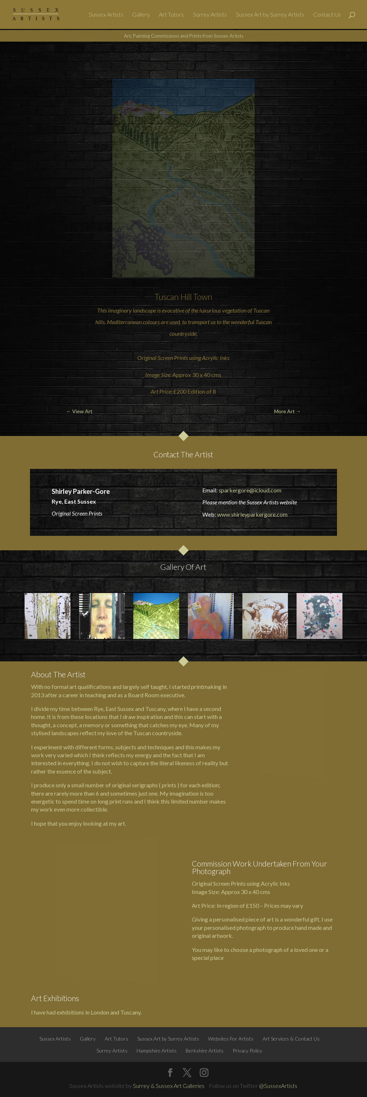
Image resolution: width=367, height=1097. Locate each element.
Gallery (141, 15)
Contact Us (327, 15)
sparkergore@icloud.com (250, 490)
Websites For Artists (231, 1038)
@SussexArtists (278, 1085)
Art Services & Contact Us (291, 1038)
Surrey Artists (210, 15)
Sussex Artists (106, 15)
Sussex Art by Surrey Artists (270, 15)
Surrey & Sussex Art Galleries (168, 1085)
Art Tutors (171, 15)
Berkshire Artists (205, 1050)
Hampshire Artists (157, 1050)
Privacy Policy (247, 1050)
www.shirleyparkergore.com (252, 514)
